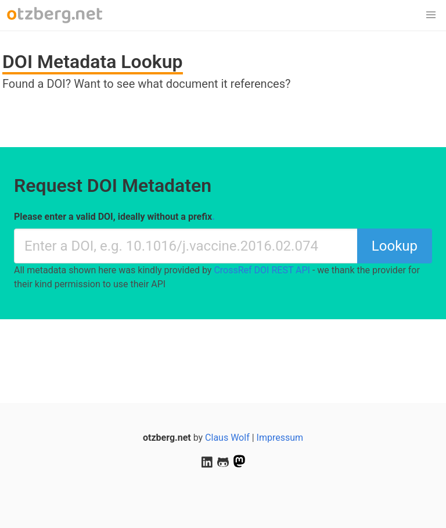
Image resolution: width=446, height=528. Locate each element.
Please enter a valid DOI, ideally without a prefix (114, 216)
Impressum (280, 437)
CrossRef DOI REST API (262, 270)
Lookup (395, 246)
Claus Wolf (227, 437)
